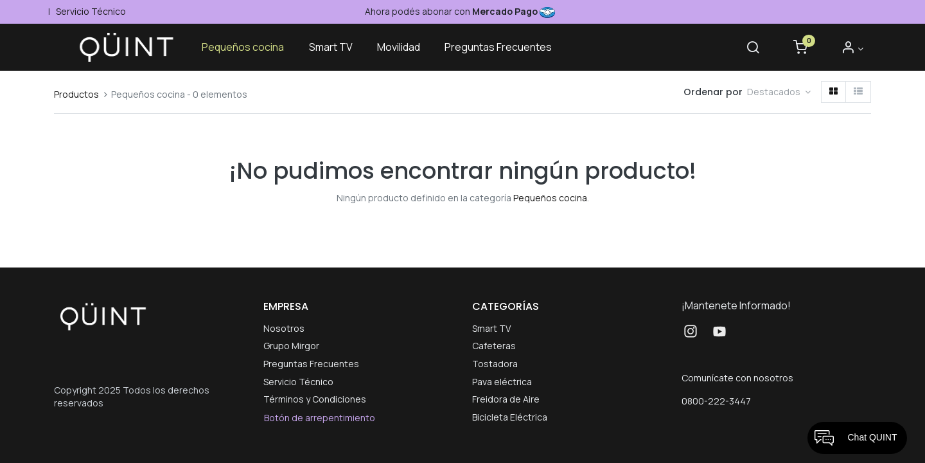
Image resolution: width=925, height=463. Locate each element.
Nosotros (283, 328)
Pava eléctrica (502, 382)
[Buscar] (753, 48)
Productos (76, 94)
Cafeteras (494, 346)
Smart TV (491, 328)
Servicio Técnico (90, 11)
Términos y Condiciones (314, 399)
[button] (779, 92)
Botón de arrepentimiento (319, 418)
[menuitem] (242, 47)
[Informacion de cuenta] (852, 48)
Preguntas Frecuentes (311, 364)
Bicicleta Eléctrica (509, 417)
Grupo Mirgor (291, 346)
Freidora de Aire (506, 399)
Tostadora (495, 364)
